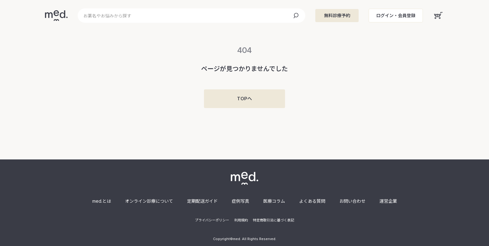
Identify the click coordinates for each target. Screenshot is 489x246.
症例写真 (240, 201)
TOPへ (244, 99)
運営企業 (388, 201)
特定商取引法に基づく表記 (273, 220)
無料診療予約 (337, 15)
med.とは (101, 201)
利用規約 (241, 220)
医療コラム (274, 201)
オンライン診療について (149, 201)
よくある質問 (312, 201)
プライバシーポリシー (212, 220)
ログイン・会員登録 (395, 15)
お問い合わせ (352, 201)
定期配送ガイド (202, 201)
